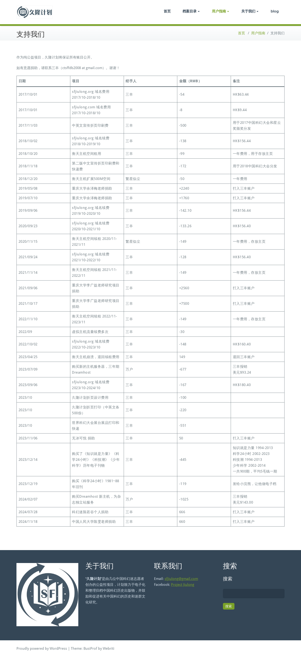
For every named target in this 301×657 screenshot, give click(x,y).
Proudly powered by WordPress (41, 648)
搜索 (227, 578)
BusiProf (90, 648)
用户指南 (220, 11)
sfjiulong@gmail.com (181, 579)
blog (275, 11)
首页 (167, 11)
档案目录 (191, 11)
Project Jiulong (182, 585)
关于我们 (249, 11)
